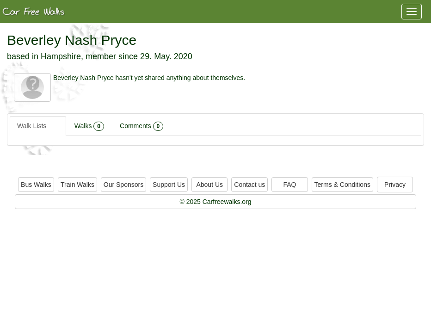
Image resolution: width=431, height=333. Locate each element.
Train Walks (77, 184)
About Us (209, 184)
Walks (89, 126)
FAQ (289, 184)
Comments (141, 126)
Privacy (395, 184)
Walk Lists (38, 126)
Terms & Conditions (342, 184)
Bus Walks (36, 184)
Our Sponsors (123, 184)
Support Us (169, 184)
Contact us (249, 184)
